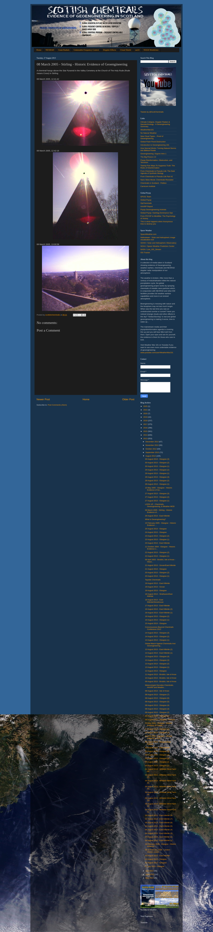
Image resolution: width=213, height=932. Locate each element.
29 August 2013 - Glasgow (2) (157, 470)
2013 (145, 438)
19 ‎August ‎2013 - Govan (155, 587)
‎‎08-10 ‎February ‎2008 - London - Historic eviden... (158, 851)
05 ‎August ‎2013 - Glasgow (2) (157, 762)
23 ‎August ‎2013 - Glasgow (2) (157, 536)
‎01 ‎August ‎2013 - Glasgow (156, 863)
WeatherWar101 (147, 130)
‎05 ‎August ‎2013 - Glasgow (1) (157, 766)
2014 (145, 435)
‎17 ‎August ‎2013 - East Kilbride (157, 606)
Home (38, 50)
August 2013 (150, 456)
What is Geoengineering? (155, 519)
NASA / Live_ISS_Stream (150, 249)
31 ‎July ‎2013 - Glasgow (154, 866)
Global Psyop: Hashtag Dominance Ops (156, 213)
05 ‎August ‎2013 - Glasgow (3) (157, 758)
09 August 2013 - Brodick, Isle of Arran (160, 681)
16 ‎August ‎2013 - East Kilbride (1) (159, 613)
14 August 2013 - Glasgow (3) (157, 633)
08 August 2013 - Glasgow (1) (157, 716)
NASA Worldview (151, 50)
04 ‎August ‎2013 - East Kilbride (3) (159, 833)
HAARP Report (146, 206)
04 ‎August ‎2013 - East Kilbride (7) (159, 819)
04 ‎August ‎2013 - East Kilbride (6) (159, 823)
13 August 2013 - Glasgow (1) (157, 667)
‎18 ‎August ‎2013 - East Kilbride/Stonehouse (154, 601)
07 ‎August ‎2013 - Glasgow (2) (157, 729)
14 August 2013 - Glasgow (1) (157, 640)
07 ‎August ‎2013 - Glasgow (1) (157, 732)
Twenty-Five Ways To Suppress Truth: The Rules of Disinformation (157, 167)
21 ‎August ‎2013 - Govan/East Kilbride (160, 565)
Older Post (128, 399)
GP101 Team (145, 197)
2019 (145, 417)
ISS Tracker (145, 253)
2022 (145, 410)
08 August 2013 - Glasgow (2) (157, 712)
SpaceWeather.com (148, 234)
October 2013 (151, 449)
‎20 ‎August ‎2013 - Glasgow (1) (157, 576)
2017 (145, 424)
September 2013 (152, 452)
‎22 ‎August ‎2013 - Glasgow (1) (157, 556)
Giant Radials (63, 50)
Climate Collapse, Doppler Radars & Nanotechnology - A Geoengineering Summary (155, 124)
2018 (145, 421)
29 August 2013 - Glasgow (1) (157, 473)
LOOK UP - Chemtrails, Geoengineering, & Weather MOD (160, 505)
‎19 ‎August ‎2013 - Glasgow (156, 590)
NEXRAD (50, 50)
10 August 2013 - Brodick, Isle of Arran (160, 678)
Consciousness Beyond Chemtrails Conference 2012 (159, 628)
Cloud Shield (125, 50)
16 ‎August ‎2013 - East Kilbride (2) (159, 609)
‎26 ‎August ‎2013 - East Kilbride (157, 516)
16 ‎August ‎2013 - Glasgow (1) (157, 620)
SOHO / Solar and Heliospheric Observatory (158, 243)
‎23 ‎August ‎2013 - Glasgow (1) (157, 539)
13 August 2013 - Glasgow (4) (157, 656)
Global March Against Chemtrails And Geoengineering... (160, 645)
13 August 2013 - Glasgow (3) (157, 660)
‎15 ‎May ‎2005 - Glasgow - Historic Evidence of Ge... (158, 489)
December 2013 (152, 442)
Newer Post (43, 399)
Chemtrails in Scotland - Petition (153, 183)
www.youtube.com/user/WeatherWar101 (156, 353)
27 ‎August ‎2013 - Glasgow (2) (157, 497)
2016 (145, 428)
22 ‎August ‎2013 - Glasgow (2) (157, 552)
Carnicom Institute (147, 186)
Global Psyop (145, 200)
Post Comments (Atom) (57, 405)
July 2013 (149, 871)
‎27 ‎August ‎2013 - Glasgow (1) (157, 501)
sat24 (137, 50)
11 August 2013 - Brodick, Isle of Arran (160, 674)
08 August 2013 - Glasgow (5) (157, 702)
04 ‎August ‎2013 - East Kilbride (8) (159, 815)
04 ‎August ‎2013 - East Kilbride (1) (159, 840)
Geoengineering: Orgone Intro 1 (153, 154)
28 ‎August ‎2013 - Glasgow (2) (157, 481)
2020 (145, 413)
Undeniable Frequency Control (86, 50)
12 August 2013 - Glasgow (156, 671)
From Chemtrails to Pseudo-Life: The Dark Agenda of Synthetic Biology (157, 172)
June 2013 (150, 874)
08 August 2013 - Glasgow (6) (157, 698)
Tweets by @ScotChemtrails (152, 112)
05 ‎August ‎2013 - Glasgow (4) (157, 755)
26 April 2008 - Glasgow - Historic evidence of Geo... (158, 737)
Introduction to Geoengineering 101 (154, 145)
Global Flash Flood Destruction (153, 142)
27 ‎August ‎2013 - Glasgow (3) (157, 493)
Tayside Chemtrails (153, 580)
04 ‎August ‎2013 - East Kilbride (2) (159, 837)
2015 (145, 431)
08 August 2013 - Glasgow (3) (157, 709)
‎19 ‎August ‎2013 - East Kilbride (157, 583)
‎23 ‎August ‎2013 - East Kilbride (157, 543)
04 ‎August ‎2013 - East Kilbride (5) (159, 826)
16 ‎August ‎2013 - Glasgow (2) (157, 616)
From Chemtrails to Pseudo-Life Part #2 (156, 176)
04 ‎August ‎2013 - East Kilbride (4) (159, 830)
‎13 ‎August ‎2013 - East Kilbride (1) (159, 653)
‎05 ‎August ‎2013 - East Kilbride (157, 748)
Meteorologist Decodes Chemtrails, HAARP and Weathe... (159, 686)
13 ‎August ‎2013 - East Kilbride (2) (159, 649)
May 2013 (149, 878)
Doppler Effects (109, 50)
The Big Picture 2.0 (148, 157)
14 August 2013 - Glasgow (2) (157, 636)
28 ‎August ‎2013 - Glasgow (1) (157, 484)
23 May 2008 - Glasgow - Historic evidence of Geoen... (158, 724)
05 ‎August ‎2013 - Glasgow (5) (157, 751)
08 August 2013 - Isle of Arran (157, 691)
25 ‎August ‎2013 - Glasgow (156, 529)
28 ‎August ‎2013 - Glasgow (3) (157, 477)
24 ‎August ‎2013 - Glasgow (156, 532)
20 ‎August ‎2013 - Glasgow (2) (157, 572)
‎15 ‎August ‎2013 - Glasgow (156, 623)
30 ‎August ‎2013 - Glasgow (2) (157, 463)
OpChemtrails (146, 203)
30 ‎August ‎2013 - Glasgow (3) (157, 459)
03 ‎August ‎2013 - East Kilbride (157, 856)
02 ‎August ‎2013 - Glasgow (156, 859)
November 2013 (152, 445)
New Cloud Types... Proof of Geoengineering (151, 137)
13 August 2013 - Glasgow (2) (157, 664)
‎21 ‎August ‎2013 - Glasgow (156, 569)
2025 (145, 406)
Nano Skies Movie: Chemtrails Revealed (156, 180)
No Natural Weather (148, 133)
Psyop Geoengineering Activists (153, 210)
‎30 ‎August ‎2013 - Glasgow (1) (157, 466)
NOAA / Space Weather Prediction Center (157, 246)
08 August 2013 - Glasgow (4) (157, 705)
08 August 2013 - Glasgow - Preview (160, 720)
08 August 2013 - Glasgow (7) (157, 695)
